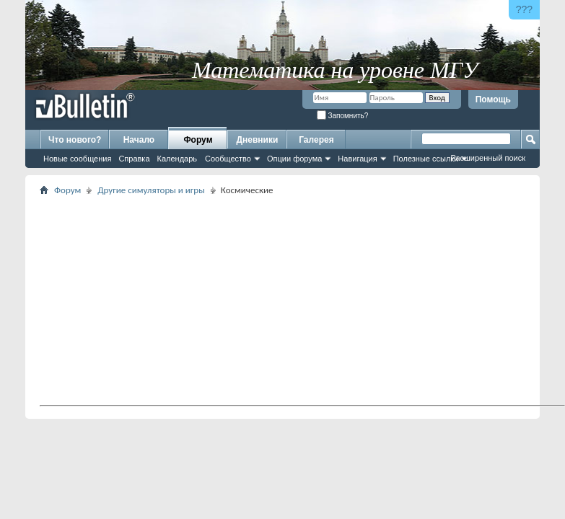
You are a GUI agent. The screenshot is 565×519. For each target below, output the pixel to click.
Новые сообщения (77, 158)
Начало (138, 140)
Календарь (177, 158)
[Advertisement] (202, 300)
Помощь (493, 99)
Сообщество (228, 158)
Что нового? (74, 140)
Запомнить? (343, 116)
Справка (133, 158)
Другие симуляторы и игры (151, 190)
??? (524, 9)
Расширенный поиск (487, 158)
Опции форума (294, 158)
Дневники (258, 140)
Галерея (316, 140)
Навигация (357, 158)
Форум (197, 140)
